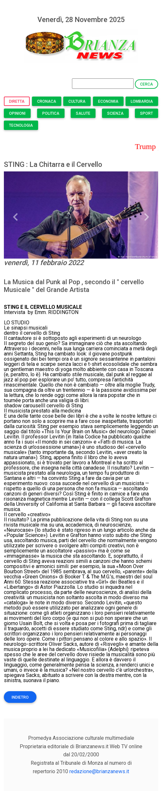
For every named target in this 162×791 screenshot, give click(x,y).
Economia (108, 101)
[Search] (103, 83)
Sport (146, 113)
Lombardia (142, 101)
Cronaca (46, 101)
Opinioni (17, 113)
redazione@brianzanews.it (99, 771)
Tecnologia (21, 125)
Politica (50, 113)
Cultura (77, 101)
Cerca (146, 84)
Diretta (17, 101)
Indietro (20, 697)
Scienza (115, 113)
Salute (83, 113)
